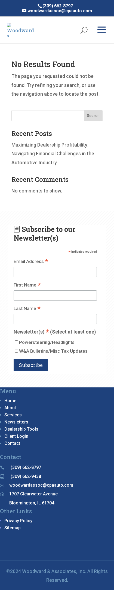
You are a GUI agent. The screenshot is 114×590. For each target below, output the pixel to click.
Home (10, 400)
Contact (12, 443)
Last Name (27, 309)
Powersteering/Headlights (47, 342)
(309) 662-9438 (26, 476)
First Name (27, 285)
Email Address (31, 262)
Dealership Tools (21, 429)
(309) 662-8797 (26, 467)
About (10, 407)
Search (93, 115)
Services (13, 414)
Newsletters (16, 422)
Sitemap (12, 527)
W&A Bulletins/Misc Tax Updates (53, 351)
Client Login (16, 436)
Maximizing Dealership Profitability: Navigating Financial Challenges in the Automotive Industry (52, 153)
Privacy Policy (18, 520)
